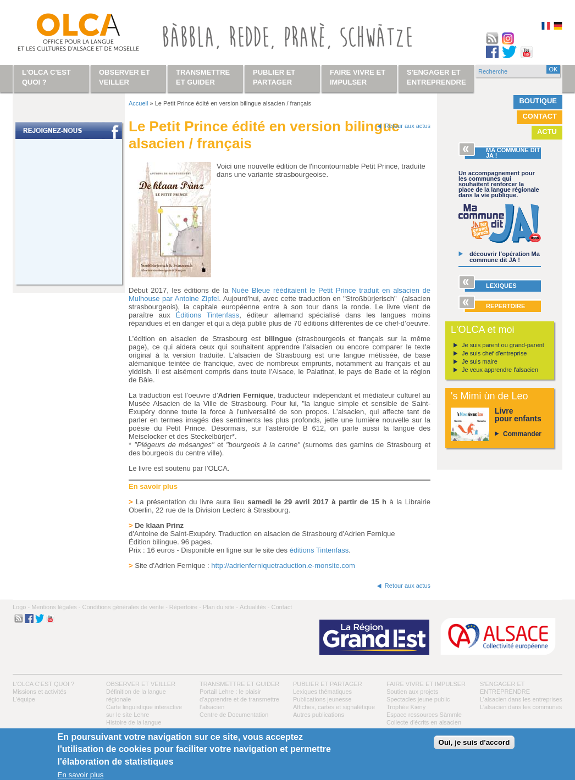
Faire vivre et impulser (426, 684)
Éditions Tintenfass (207, 315)
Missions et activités (40, 691)
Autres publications (318, 714)
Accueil (138, 103)
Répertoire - (185, 607)
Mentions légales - (55, 607)
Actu (547, 131)
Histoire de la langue (133, 722)
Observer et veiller (140, 684)
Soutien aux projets (412, 691)
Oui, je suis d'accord (474, 742)
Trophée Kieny (405, 707)
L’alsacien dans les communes (521, 707)
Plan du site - (220, 607)
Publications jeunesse (322, 699)
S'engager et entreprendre (436, 77)
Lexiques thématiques (322, 691)
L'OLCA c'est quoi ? (43, 684)
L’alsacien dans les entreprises (521, 699)
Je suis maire (479, 361)
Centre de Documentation (234, 714)
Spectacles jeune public (418, 699)
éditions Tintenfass (319, 550)
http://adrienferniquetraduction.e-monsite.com (283, 565)
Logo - (21, 607)
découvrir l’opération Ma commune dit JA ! (504, 256)
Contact (539, 116)
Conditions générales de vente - (124, 607)
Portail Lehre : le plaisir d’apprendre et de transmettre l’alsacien (239, 699)
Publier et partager (327, 684)
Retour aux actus (407, 125)
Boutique (538, 101)
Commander (522, 434)
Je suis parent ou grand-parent (503, 345)
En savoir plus (81, 775)
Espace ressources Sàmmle (424, 714)
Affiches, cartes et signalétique (334, 707)
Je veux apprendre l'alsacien (500, 369)
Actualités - (254, 607)
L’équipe (24, 699)
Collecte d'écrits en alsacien (423, 722)
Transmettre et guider (239, 684)
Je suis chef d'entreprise (494, 353)
